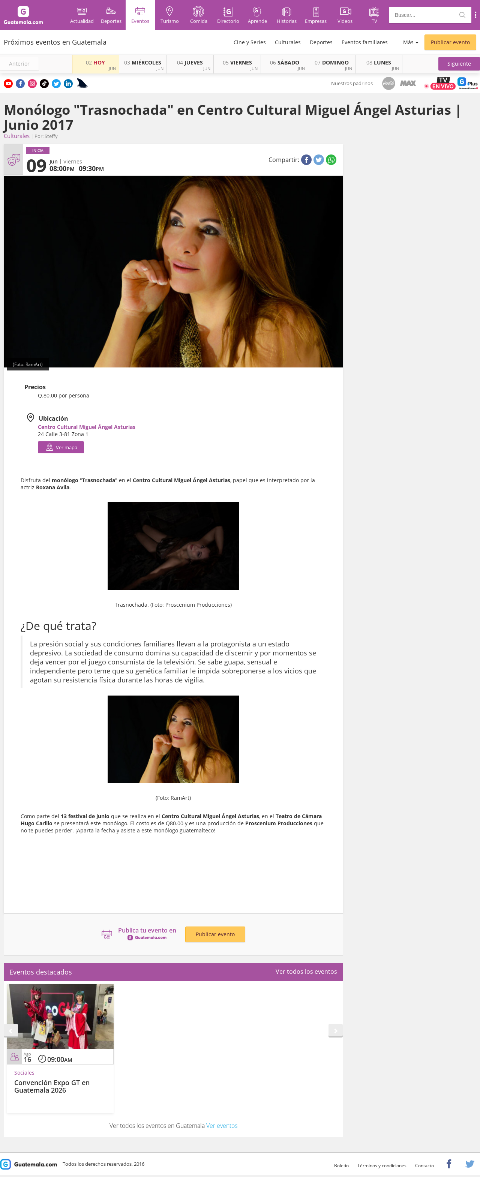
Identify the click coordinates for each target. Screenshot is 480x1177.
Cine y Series (250, 42)
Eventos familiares (365, 42)
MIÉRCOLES (142, 62)
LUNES (378, 62)
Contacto (424, 1165)
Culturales (288, 42)
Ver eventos (221, 1126)
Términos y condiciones (381, 1165)
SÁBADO (284, 62)
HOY (95, 62)
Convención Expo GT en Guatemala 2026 (52, 1086)
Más (408, 42)
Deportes (321, 42)
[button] (459, 63)
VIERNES (237, 62)
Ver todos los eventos (306, 971)
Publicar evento (450, 42)
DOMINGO (332, 62)
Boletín (341, 1165)
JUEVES (190, 62)
